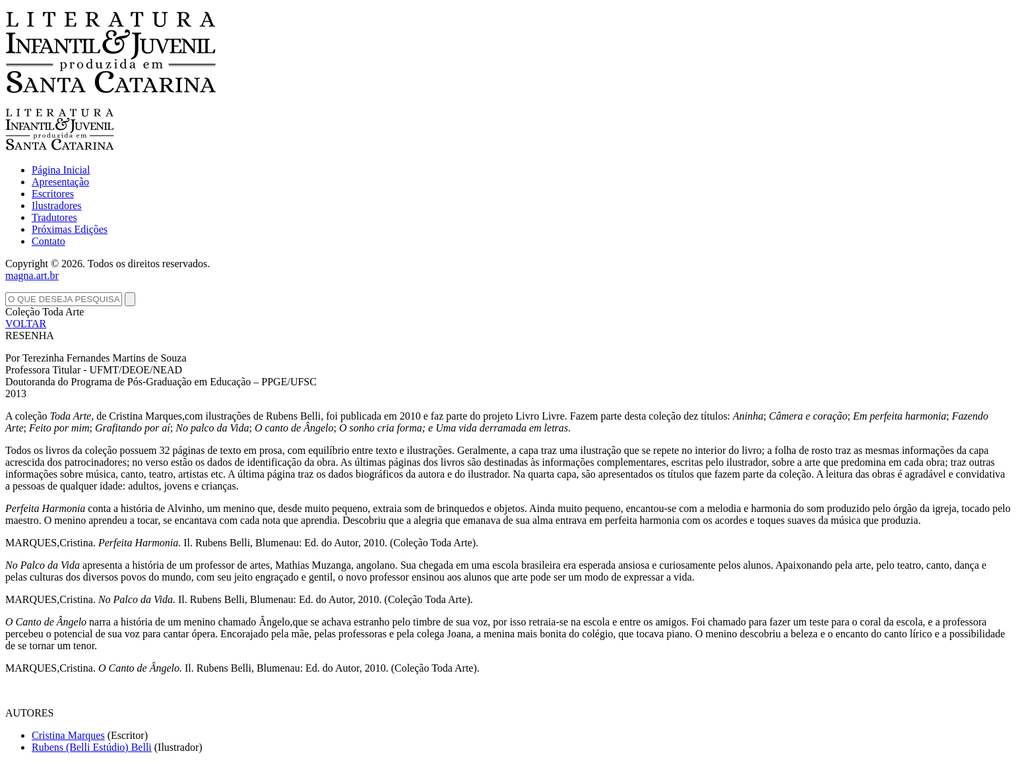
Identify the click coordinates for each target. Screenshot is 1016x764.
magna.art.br (32, 275)
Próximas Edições (70, 229)
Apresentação (60, 181)
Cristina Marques (68, 735)
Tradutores (54, 217)
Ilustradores (57, 205)
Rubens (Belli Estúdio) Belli (92, 747)
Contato (48, 241)
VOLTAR (25, 323)
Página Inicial (61, 169)
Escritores (53, 193)
